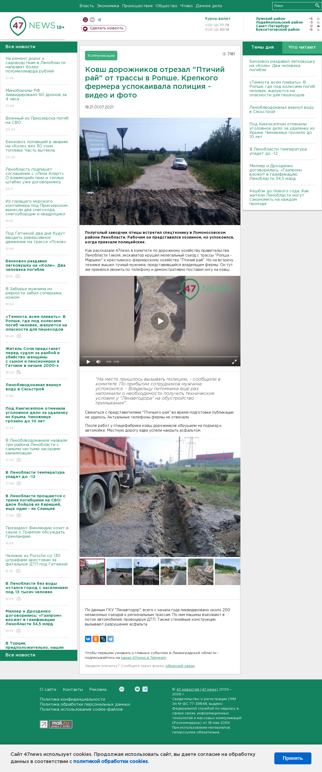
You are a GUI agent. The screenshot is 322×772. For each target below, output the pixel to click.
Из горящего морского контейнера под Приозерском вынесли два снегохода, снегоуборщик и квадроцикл (37, 211)
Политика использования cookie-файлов (81, 709)
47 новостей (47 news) (197, 689)
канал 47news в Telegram (143, 657)
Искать (317, 5)
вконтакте (92, 19)
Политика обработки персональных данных (85, 704)
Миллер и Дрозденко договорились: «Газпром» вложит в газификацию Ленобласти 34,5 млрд (275, 172)
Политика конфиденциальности (72, 699)
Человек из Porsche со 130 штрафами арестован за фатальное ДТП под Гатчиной (37, 563)
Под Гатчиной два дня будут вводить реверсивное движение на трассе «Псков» (37, 241)
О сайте (48, 689)
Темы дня (262, 47)
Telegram (144, 689)
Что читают (302, 47)
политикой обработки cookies (110, 762)
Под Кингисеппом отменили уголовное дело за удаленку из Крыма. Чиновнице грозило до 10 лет (282, 130)
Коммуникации (101, 55)
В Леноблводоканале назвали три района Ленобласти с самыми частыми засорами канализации (37, 450)
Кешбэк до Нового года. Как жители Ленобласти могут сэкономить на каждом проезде (279, 197)
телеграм (99, 19)
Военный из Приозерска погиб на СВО (37, 124)
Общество (166, 6)
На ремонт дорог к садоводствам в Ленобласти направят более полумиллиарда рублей (37, 68)
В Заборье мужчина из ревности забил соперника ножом (37, 297)
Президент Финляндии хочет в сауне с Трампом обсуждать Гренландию (37, 536)
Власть (86, 6)
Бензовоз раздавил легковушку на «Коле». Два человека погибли (282, 66)
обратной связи (180, 666)
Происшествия (137, 6)
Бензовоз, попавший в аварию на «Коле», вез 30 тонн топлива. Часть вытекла (37, 149)
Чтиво (186, 6)
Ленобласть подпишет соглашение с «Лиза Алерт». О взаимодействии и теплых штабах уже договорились (37, 179)
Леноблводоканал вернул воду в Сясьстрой (281, 109)
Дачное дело (209, 6)
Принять (293, 758)
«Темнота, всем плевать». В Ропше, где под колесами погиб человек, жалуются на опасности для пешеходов (282, 89)
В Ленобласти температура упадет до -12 (278, 151)
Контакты (73, 689)
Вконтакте (121, 689)
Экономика (108, 6)
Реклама (97, 689)
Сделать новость (106, 28)
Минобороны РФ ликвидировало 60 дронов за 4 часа (37, 98)
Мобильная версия (85, 19)
